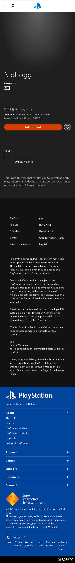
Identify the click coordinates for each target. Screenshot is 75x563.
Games (20, 404)
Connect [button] (37, 485)
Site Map (41, 543)
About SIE (11, 418)
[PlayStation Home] (38, 6)
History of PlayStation (17, 443)
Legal (9, 542)
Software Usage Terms (63, 545)
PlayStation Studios (16, 428)
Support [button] (37, 469)
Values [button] (37, 461)
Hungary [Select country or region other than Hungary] (16, 537)
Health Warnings (19, 345)
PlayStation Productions (19, 433)
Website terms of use (29, 545)
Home (9, 404)
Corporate (11, 438)
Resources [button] (37, 477)
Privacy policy (18, 543)
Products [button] (37, 452)
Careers (10, 423)
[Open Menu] (4, 6)
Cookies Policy (50, 543)
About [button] (37, 413)
